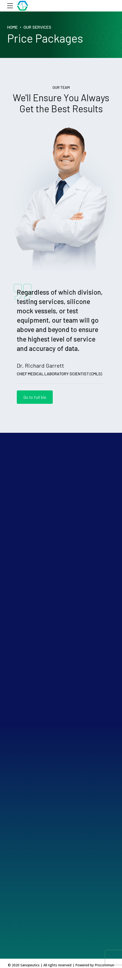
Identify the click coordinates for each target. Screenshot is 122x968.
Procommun (104, 965)
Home (12, 27)
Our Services (37, 27)
